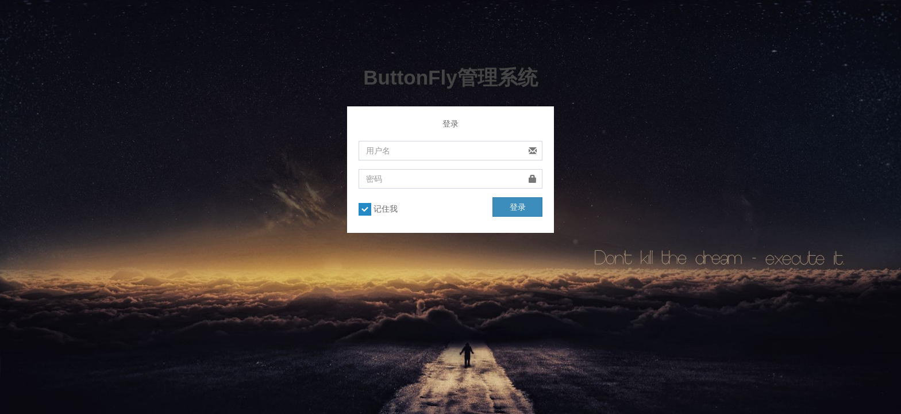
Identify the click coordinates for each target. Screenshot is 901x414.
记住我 (378, 209)
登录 (518, 207)
